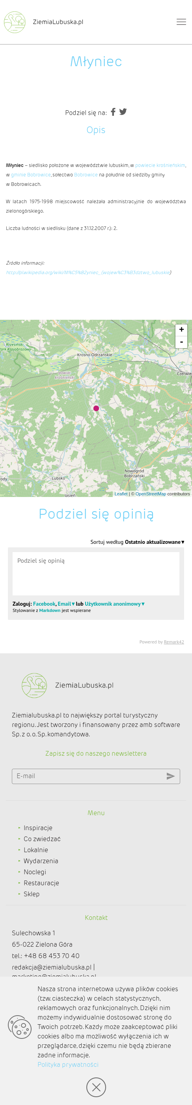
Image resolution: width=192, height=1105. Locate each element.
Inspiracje (38, 828)
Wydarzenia (41, 861)
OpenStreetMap (151, 493)
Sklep (32, 894)
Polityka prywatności (68, 1065)
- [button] (181, 342)
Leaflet (121, 493)
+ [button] (181, 330)
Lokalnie (36, 850)
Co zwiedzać (42, 839)
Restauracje (41, 883)
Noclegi (35, 872)
